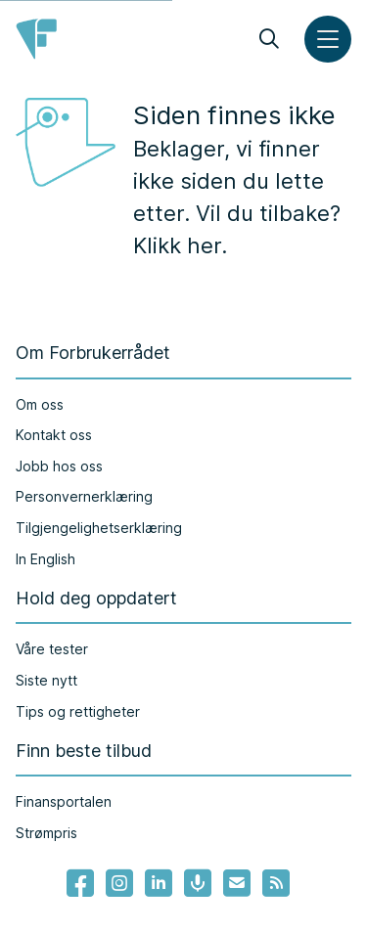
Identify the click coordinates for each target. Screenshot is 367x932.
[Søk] (269, 39)
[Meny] (327, 39)
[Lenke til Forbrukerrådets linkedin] (158, 883)
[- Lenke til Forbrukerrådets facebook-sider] (80, 883)
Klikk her (177, 245)
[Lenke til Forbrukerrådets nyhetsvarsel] (237, 883)
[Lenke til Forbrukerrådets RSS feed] (276, 883)
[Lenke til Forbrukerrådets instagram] (119, 883)
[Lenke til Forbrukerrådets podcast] (197, 883)
